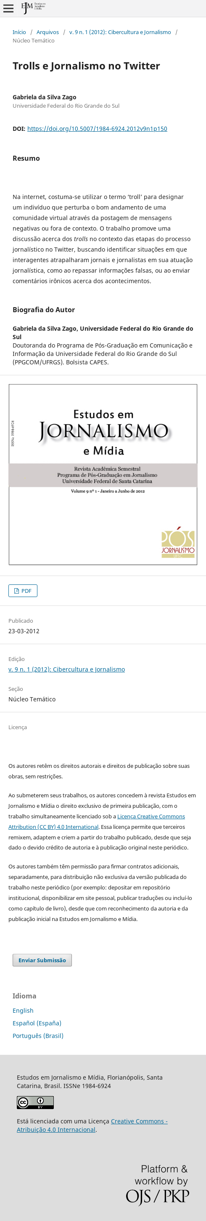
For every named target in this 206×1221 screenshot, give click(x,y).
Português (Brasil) (38, 1036)
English (23, 1010)
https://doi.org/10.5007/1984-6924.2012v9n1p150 (97, 129)
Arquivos (48, 32)
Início (19, 32)
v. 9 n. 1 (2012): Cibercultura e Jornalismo (120, 32)
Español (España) (37, 1023)
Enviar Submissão (42, 960)
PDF (26, 591)
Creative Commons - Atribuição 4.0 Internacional (92, 1125)
